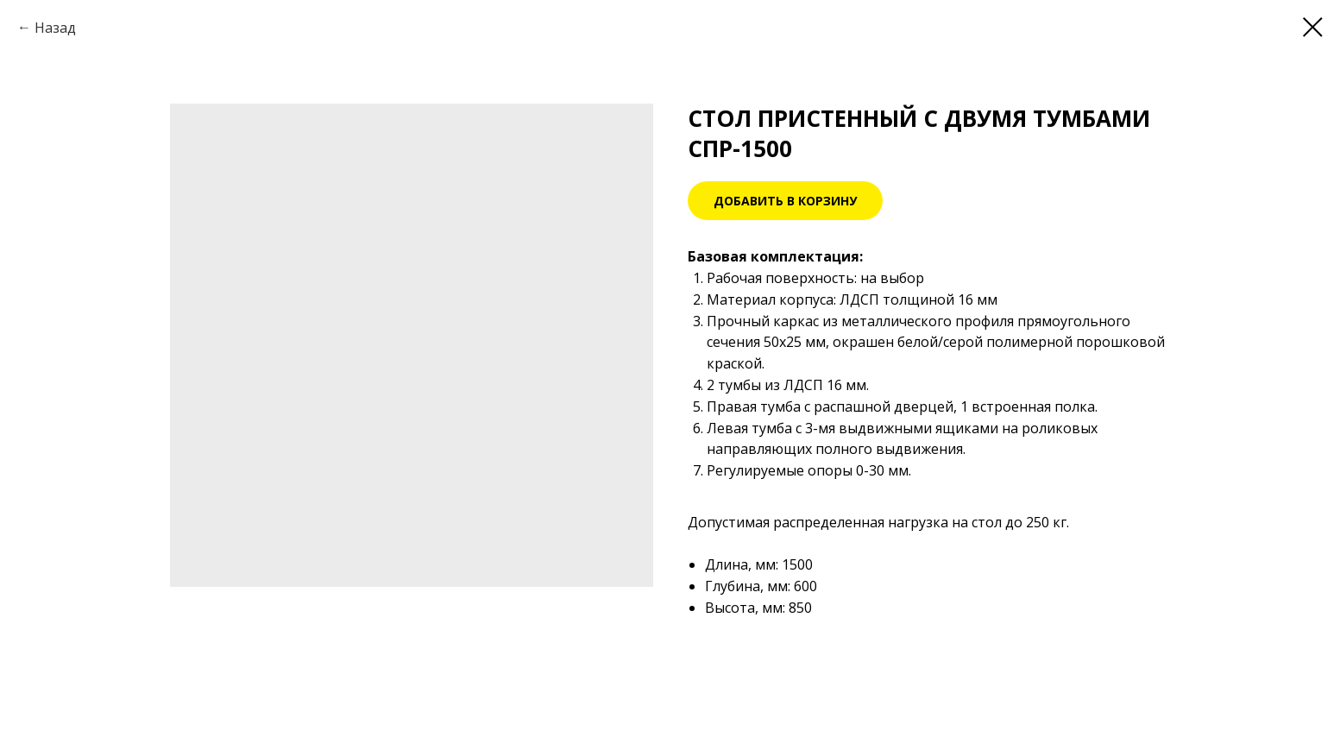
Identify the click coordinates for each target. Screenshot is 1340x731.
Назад (55, 27)
